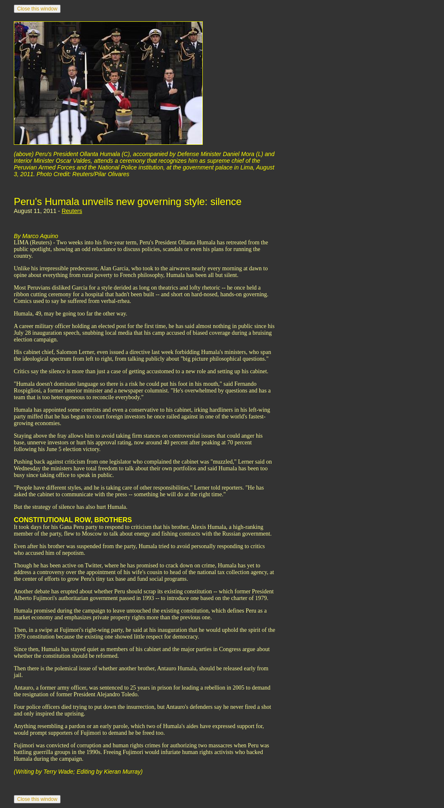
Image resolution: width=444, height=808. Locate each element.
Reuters (71, 211)
